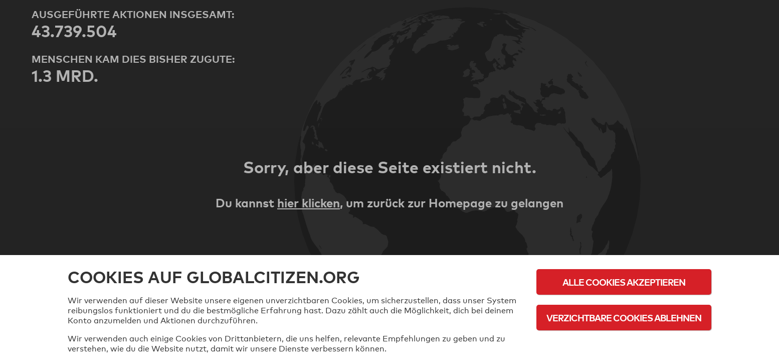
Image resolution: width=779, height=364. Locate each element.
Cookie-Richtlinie (624, 345)
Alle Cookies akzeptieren (623, 282)
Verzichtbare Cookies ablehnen (623, 317)
